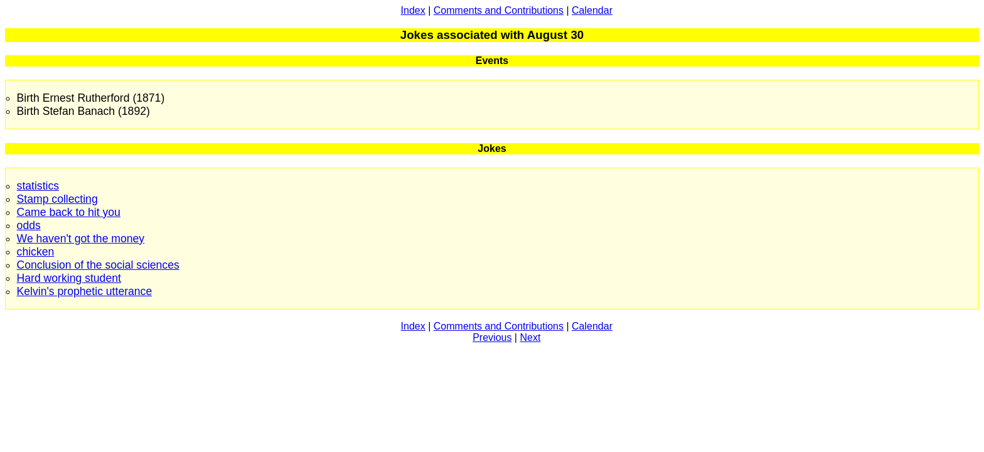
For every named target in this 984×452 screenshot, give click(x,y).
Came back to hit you (68, 212)
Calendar (592, 10)
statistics (38, 186)
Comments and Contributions (499, 10)
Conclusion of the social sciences (98, 265)
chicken (36, 251)
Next (530, 337)
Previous (492, 337)
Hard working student (69, 278)
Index (413, 10)
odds (29, 225)
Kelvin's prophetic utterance (84, 291)
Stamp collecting (57, 199)
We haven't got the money (81, 238)
